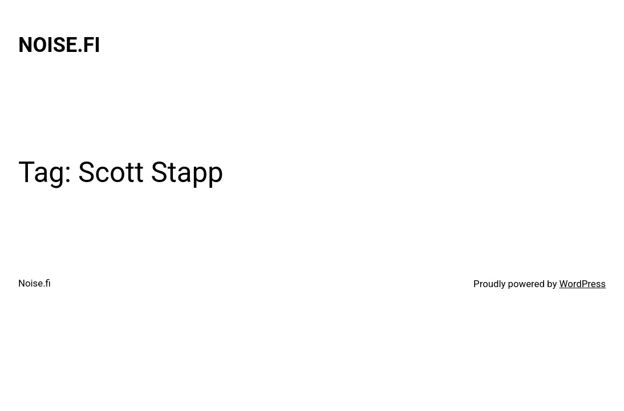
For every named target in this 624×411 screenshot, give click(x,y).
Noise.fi (59, 45)
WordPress (583, 283)
